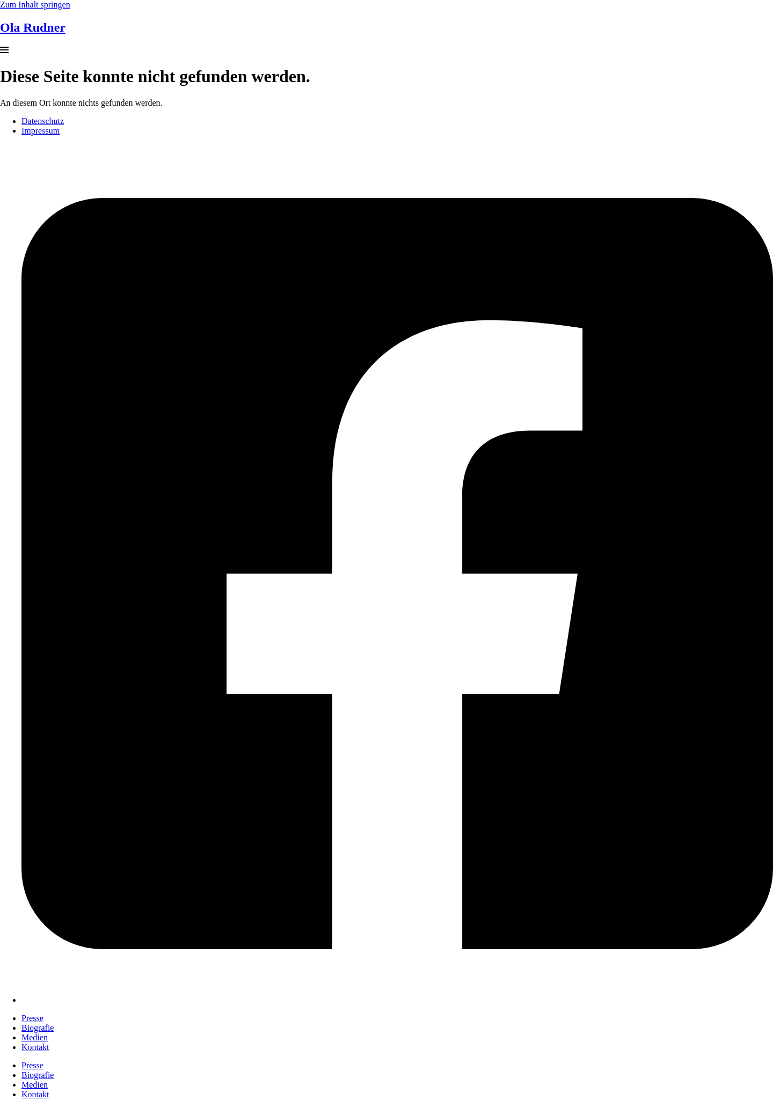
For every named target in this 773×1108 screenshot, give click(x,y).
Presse (32, 1018)
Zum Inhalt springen (35, 4)
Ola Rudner (32, 27)
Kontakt (35, 1047)
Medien (34, 1037)
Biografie (37, 1027)
